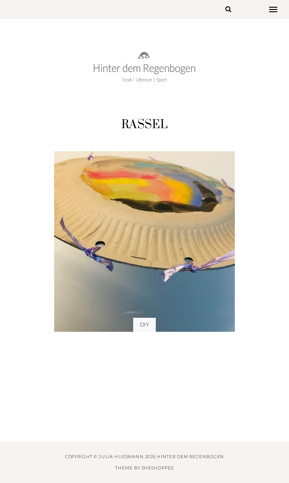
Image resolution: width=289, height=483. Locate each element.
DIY (144, 324)
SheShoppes (158, 467)
